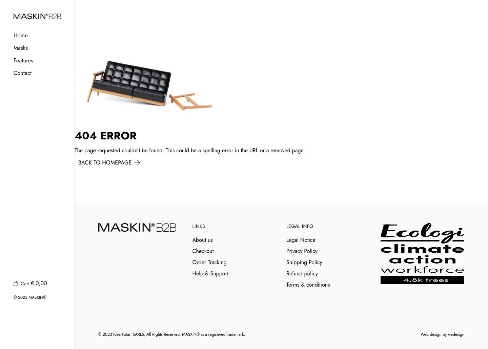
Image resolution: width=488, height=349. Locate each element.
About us (202, 240)
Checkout (203, 251)
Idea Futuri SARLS (128, 334)
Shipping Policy (304, 262)
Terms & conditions (308, 285)
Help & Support (210, 273)
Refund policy (302, 273)
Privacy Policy (302, 251)
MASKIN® (37, 297)
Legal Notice (301, 240)
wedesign (456, 334)
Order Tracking (209, 262)
